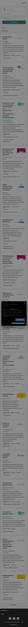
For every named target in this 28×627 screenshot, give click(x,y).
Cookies (13, 309)
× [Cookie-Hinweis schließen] (24, 303)
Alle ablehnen (20, 319)
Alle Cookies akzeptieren (18, 323)
